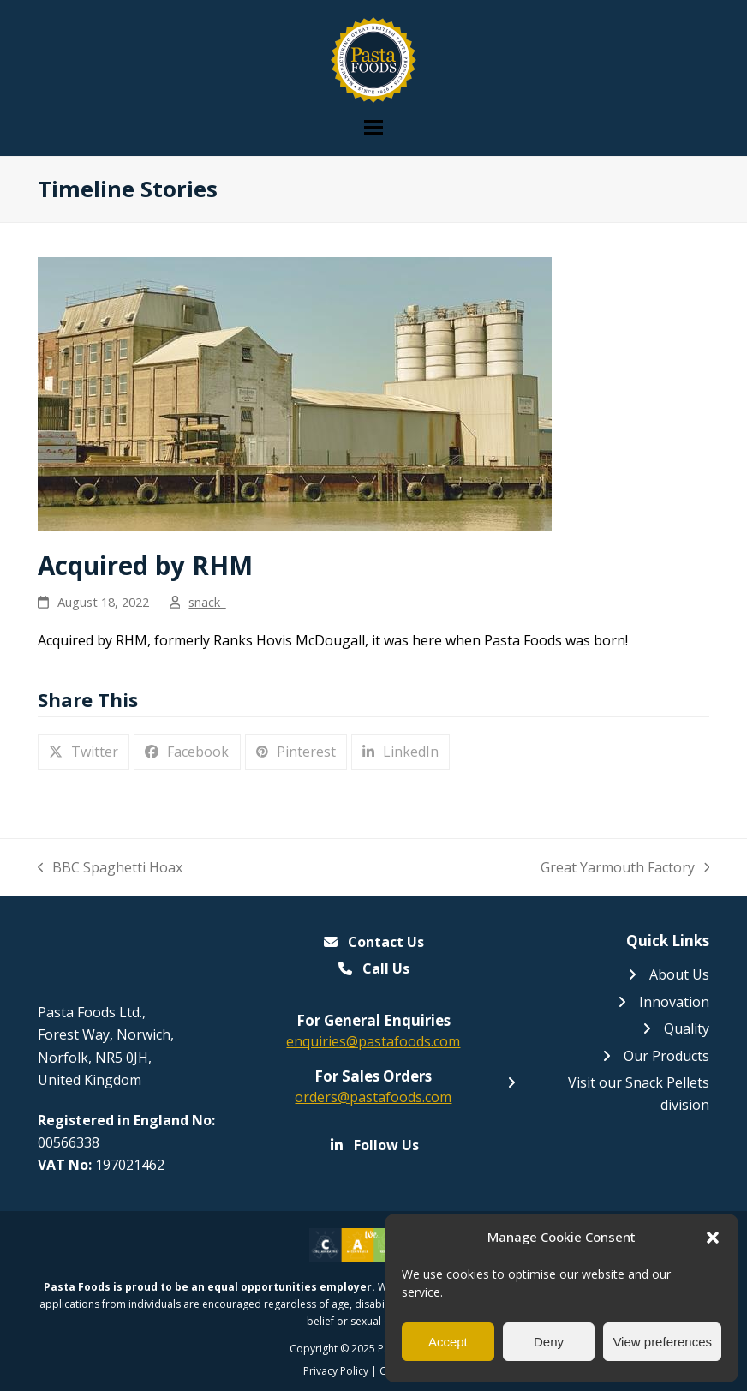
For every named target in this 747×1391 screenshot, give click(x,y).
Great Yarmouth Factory (625, 868)
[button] (712, 1237)
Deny (549, 1341)
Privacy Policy (335, 1371)
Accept (448, 1341)
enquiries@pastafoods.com (373, 1041)
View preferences (662, 1341)
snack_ (206, 601)
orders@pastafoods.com (373, 1097)
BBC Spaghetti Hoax (110, 868)
